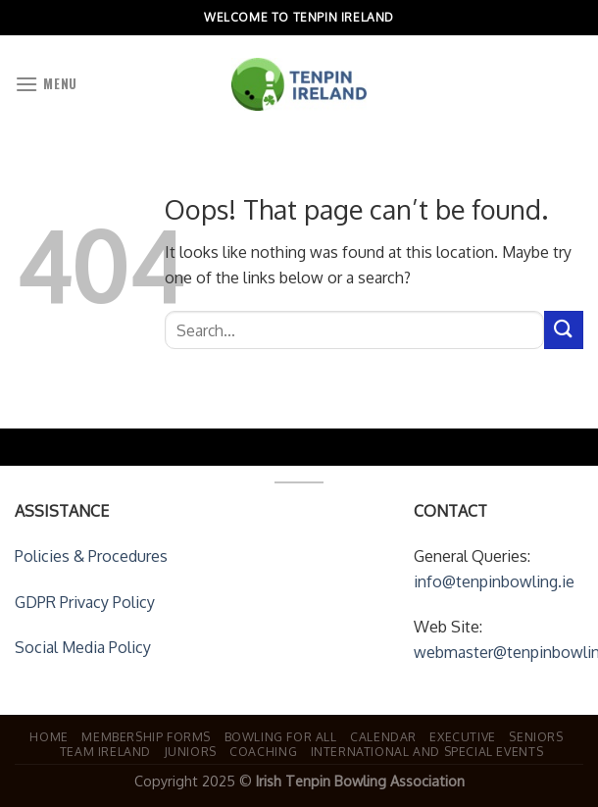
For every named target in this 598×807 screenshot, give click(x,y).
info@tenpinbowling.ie (494, 581)
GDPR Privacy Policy (85, 602)
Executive (462, 736)
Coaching (263, 751)
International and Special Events (427, 751)
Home (48, 736)
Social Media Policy (83, 647)
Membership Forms (146, 736)
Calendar (383, 736)
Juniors (191, 751)
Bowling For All (280, 736)
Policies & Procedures (91, 556)
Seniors (536, 736)
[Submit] (563, 330)
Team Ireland (105, 751)
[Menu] (46, 84)
